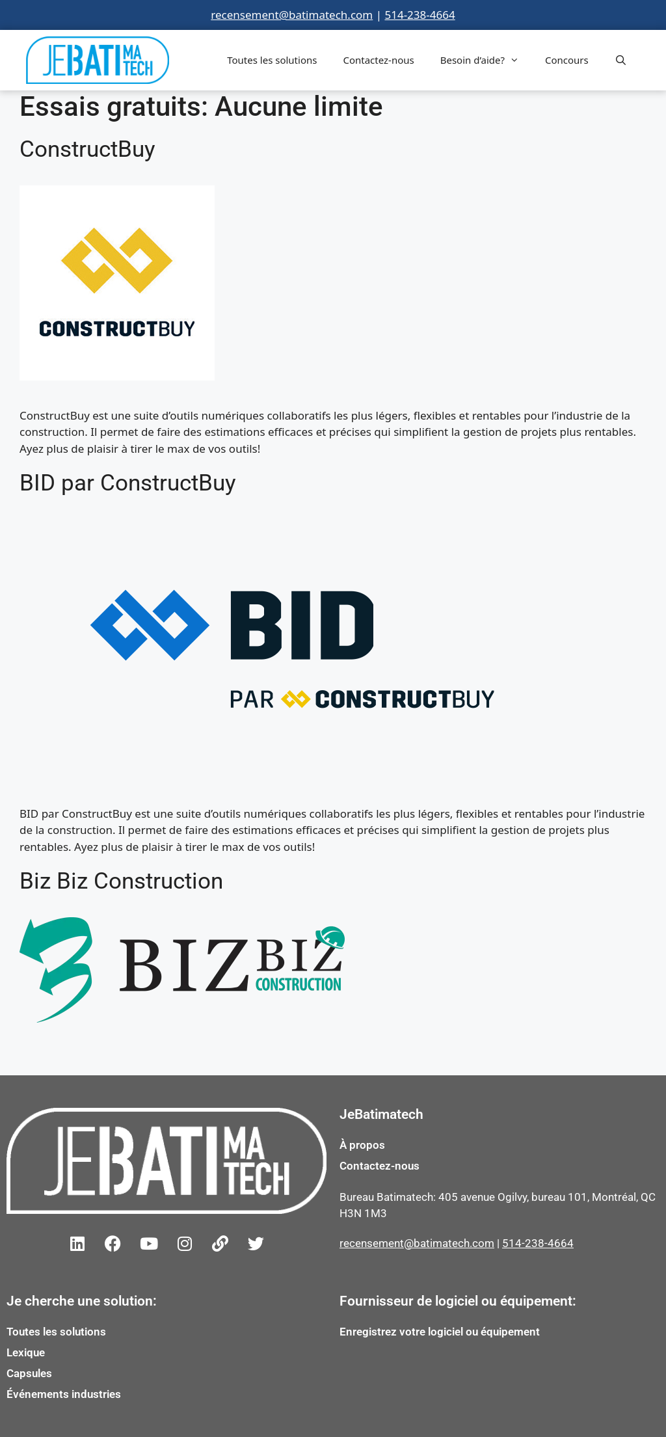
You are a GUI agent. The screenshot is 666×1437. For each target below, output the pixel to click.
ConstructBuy (87, 149)
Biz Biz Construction (121, 881)
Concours (567, 59)
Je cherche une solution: (82, 1301)
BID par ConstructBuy (128, 483)
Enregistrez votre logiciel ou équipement (440, 1331)
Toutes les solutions (272, 59)
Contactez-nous (378, 59)
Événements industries (64, 1394)
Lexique (26, 1352)
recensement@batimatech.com (292, 14)
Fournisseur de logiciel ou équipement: (458, 1301)
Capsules (29, 1373)
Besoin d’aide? (486, 59)
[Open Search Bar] (621, 59)
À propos (362, 1144)
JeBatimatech (381, 1114)
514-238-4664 (419, 14)
